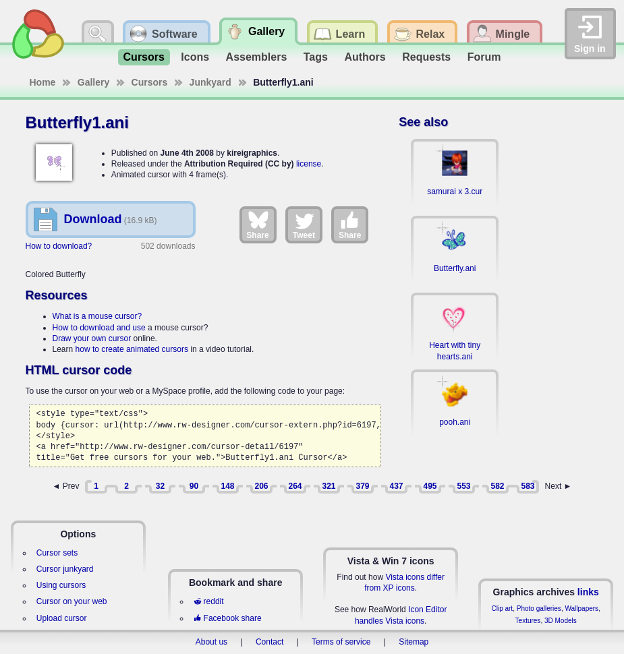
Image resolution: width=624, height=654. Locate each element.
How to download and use (99, 327)
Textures (528, 620)
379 (362, 486)
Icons (195, 57)
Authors (364, 57)
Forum (484, 57)
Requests (426, 57)
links (588, 592)
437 (396, 486)
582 (497, 486)
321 (328, 486)
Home (43, 82)
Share (257, 224)
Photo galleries (539, 608)
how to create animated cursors (132, 349)
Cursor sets (57, 553)
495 (429, 486)
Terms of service (341, 642)
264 (295, 486)
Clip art (502, 608)
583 (527, 486)
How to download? (59, 246)
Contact (269, 642)
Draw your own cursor (92, 338)
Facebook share (227, 618)
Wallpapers (581, 608)
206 (261, 486)
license (308, 164)
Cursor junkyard (65, 569)
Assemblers (256, 57)
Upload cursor (61, 618)
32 (160, 486)
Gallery (93, 82)
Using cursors (61, 585)
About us (211, 642)
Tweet (304, 224)
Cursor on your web (71, 601)
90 (194, 486)
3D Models (560, 620)
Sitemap (413, 642)
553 (463, 486)
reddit (208, 601)
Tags (316, 57)
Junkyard (210, 82)
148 (227, 486)
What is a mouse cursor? (97, 316)
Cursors (144, 57)
